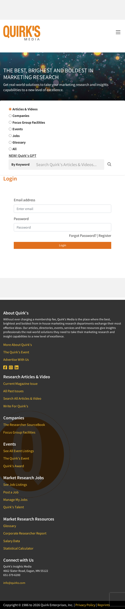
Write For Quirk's (15, 406)
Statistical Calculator (18, 548)
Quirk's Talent (13, 507)
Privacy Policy (85, 605)
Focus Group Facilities (19, 432)
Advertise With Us (16, 359)
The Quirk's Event (16, 352)
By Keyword (20, 164)
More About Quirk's (17, 344)
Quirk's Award (13, 466)
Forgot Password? (83, 235)
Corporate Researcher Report (24, 533)
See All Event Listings (18, 451)
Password (21, 218)
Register (105, 235)
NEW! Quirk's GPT (22, 155)
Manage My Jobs (15, 499)
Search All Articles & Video (22, 398)
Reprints (103, 605)
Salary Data (11, 541)
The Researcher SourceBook (24, 424)
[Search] (69, 164)
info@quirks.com (14, 583)
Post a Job (11, 492)
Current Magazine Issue (20, 383)
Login (62, 245)
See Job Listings (15, 484)
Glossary (9, 526)
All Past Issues (13, 391)
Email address (24, 200)
